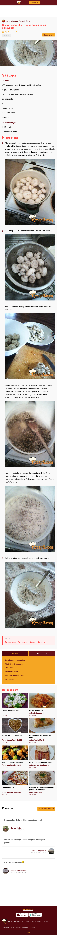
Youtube (18, 927)
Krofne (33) (9, 679)
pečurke (24, 642)
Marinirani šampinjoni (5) (15, 731)
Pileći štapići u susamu (14, 664)
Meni (28, 932)
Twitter (12, 927)
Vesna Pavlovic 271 (18, 870)
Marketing (40, 921)
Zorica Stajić (16, 828)
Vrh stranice (28, 909)
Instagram (25, 927)
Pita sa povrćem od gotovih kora (42, 731)
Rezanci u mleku (11, 672)
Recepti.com (4, 921)
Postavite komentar (46, 809)
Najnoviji (15, 653)
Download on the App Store (22, 915)
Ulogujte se (34, 2)
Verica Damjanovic (38, 851)
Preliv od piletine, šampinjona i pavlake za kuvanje (42, 783)
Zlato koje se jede (12, 668)
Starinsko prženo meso (14, 675)
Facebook (6, 927)
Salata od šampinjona (15, 705)
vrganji (43, 642)
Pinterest (32, 927)
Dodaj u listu (48, 35)
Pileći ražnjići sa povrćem (15, 757)
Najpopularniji (42, 653)
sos (33, 642)
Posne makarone (42, 705)
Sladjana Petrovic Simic (20, 21)
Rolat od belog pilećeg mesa (42, 757)
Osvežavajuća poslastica (15, 660)
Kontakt (46, 921)
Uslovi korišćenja (31, 921)
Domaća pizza (15, 783)
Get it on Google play (35, 915)
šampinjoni (12, 642)
